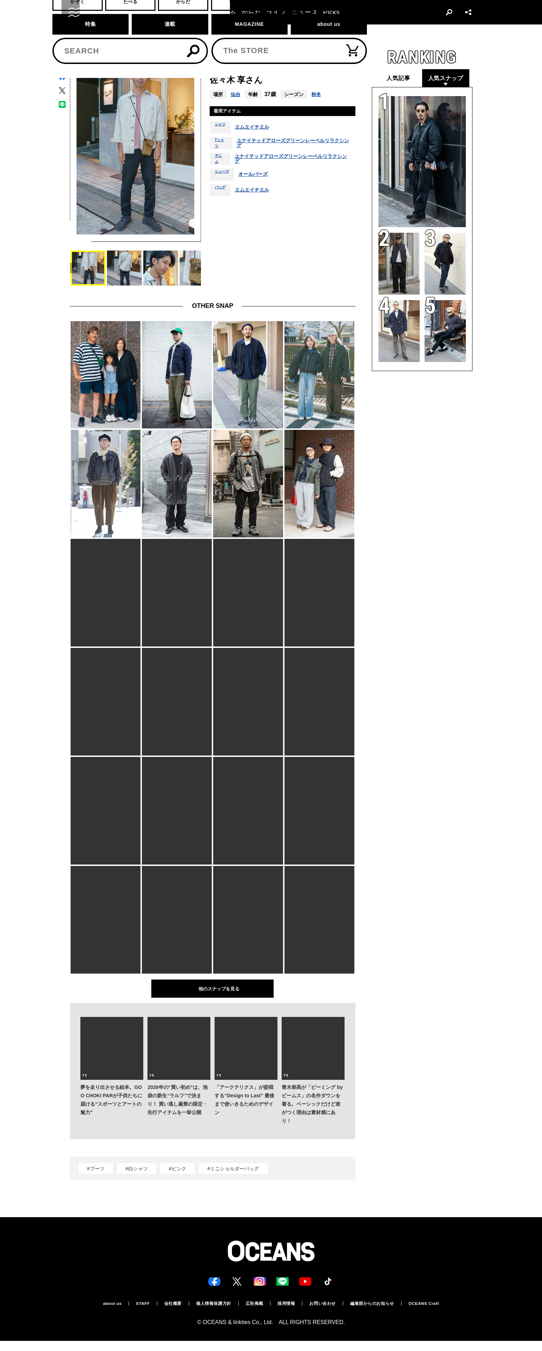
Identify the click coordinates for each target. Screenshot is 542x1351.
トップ (76, 37)
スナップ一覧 (128, 37)
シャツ (222, 129)
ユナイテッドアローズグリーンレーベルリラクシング (295, 151)
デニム (220, 179)
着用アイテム (231, 112)
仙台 (236, 94)
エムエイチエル (258, 129)
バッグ (222, 217)
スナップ (99, 37)
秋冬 (318, 94)
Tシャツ (221, 151)
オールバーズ (260, 201)
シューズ (224, 201)
